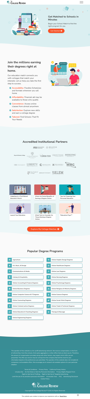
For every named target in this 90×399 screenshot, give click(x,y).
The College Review (16, 2)
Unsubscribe (19, 372)
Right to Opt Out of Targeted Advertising (55, 374)
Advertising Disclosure (70, 376)
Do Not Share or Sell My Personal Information (40, 372)
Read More (63, 396)
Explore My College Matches (45, 229)
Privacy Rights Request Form (65, 372)
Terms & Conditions (30, 369)
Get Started (56, 31)
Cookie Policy (45, 379)
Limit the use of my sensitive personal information (28, 376)
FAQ (60, 376)
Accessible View (51, 376)
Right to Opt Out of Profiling (31, 374)
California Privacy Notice (58, 369)
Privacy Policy (43, 369)
